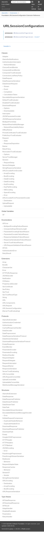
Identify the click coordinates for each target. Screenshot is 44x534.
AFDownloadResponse (10, 503)
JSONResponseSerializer (11, 119)
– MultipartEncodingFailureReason (15, 226)
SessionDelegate (8, 165)
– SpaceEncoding (8, 192)
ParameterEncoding (9, 352)
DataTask (5, 407)
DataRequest (7, 78)
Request (5, 138)
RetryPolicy (6, 149)
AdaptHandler (7, 508)
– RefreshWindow (8, 65)
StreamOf (6, 472)
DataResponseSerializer (11, 81)
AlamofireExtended (9, 320)
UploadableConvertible (10, 382)
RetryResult (6, 253)
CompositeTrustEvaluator (11, 73)
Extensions (13, 13)
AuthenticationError (9, 251)
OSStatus (6, 281)
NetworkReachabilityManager (13, 124)
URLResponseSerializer (11, 491)
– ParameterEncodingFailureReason (15, 232)
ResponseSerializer (9, 369)
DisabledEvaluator (9, 511)
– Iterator (5, 475)
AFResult (5, 506)
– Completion (7, 92)
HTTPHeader (7, 440)
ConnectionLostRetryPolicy (12, 75)
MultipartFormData (9, 122)
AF (3, 215)
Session (5, 160)
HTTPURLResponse (9, 273)
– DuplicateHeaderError (11, 424)
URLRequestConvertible (11, 377)
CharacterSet (7, 267)
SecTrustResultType (9, 295)
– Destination (7, 200)
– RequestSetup (8, 162)
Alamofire (5, 13)
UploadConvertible (9, 379)
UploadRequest (8, 203)
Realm (24, 529)
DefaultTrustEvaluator (10, 100)
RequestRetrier (8, 366)
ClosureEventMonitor (10, 67)
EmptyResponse (8, 344)
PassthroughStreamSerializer (13, 456)
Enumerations (7, 220)
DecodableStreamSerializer (12, 410)
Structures (5, 390)
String (4, 297)
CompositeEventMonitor (11, 70)
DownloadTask (7, 432)
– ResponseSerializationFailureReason (16, 240)
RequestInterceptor (9, 363)
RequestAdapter (8, 358)
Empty (4, 434)
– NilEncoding (7, 190)
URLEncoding (7, 481)
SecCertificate (7, 286)
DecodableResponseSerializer (13, 97)
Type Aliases (6, 497)
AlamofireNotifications (10, 59)
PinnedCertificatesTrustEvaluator (14, 133)
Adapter (5, 56)
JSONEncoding (8, 448)
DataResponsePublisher (11, 399)
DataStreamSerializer (10, 339)
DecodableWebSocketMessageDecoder (17, 413)
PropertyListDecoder (10, 284)
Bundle (5, 265)
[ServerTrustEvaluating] (11, 311)
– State (5, 141)
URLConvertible (8, 374)
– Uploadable (7, 206)
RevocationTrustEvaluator (11, 152)
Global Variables (8, 211)
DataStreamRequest (9, 84)
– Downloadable (8, 111)
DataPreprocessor (9, 333)
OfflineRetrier (7, 130)
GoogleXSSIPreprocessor (11, 437)
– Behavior (6, 462)
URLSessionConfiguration (12, 308)
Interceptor (6, 113)
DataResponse (7, 396)
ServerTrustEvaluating (10, 371)
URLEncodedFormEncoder (12, 171)
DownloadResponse (9, 426)
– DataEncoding (8, 179)
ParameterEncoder (9, 350)
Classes (4, 53)
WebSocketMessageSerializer (13, 385)
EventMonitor (7, 347)
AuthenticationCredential (11, 322)
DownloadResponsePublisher (13, 429)
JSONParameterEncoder (11, 116)
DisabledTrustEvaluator (11, 103)
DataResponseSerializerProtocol (14, 336)
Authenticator (7, 325)
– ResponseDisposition (10, 143)
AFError (5, 223)
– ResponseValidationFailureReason (15, 237)
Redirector (6, 459)
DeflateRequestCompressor (12, 418)
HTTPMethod (7, 445)
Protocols (5, 316)
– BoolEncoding (8, 176)
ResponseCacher (8, 467)
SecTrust (5, 292)
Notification (6, 278)
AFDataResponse (8, 500)
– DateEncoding (8, 181)
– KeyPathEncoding (9, 187)
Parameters (6, 514)
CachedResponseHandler (11, 328)
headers (8, 46)
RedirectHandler (8, 355)
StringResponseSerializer (11, 168)
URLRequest (7, 305)
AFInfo (4, 248)
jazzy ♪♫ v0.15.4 (15, 529)
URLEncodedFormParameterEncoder (16, 198)
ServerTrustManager (10, 157)
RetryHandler (7, 517)
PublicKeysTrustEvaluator (11, 135)
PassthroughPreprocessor (12, 453)
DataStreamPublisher (10, 402)
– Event (5, 89)
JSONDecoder (7, 276)
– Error (4, 195)
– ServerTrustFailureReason (12, 242)
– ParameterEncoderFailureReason (15, 234)
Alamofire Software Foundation (15, 524)
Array (4, 262)
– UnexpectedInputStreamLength (14, 229)
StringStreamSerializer (10, 478)
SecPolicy (6, 289)
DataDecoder (7, 330)
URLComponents (8, 303)
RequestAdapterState (10, 464)
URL (4, 300)
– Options (6, 108)
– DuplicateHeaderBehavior (12, 421)
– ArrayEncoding (8, 173)
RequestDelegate (8, 360)
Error (4, 270)
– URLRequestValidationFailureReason (16, 245)
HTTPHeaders (7, 443)
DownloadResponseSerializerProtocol (16, 341)
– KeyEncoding (8, 184)
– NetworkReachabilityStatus (13, 127)
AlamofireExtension (9, 394)
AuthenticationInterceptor (11, 62)
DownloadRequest (9, 105)
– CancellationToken (9, 94)
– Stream (5, 86)
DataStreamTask (8, 404)
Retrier (4, 146)
